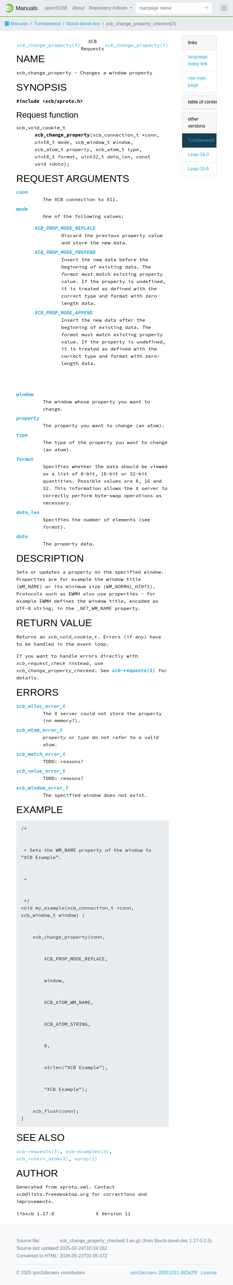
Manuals (16, 23)
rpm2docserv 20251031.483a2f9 (163, 1272)
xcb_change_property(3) (48, 45)
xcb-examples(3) (87, 1151)
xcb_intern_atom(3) (42, 1159)
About (78, 8)
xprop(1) (86, 1159)
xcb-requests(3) (133, 670)
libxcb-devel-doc (83, 23)
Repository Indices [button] (109, 8)
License (209, 1272)
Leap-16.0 (198, 154)
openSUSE (56, 8)
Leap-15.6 (198, 168)
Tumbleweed (47, 23)
